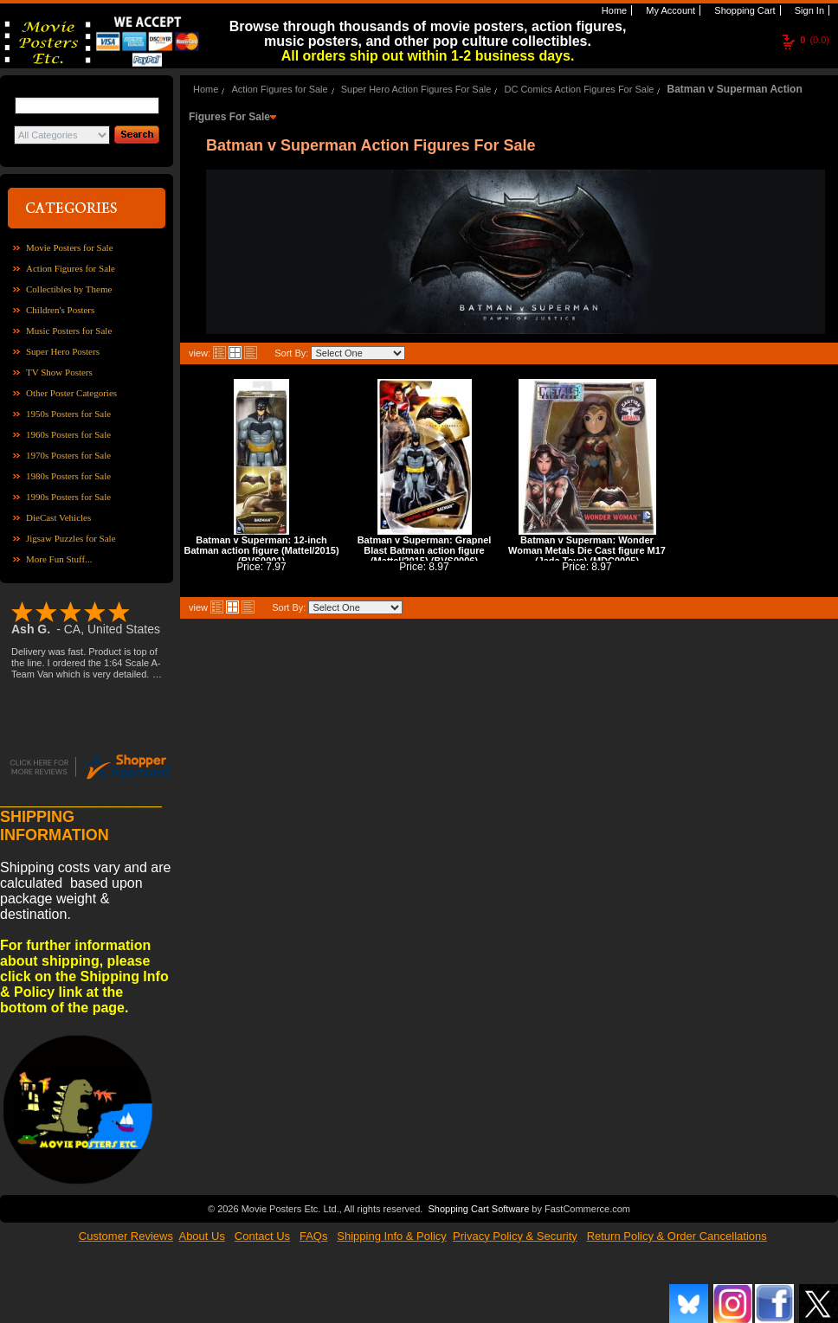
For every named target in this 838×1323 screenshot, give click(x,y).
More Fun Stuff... (59, 559)
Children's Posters (60, 310)
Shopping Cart (743, 10)
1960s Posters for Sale (68, 434)
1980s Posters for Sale (68, 476)
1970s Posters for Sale (68, 455)
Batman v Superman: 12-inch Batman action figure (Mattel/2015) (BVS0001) (261, 550)
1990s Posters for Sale (68, 496)
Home (613, 10)
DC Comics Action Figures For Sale (579, 89)
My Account (669, 10)
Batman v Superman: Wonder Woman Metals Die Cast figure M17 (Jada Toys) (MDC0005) (587, 550)
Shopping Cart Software (478, 1209)
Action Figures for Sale (70, 268)
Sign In (808, 10)
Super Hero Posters (63, 351)
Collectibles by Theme (69, 289)
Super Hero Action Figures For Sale (416, 89)
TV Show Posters (59, 372)
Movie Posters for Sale (69, 247)
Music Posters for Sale (69, 330)
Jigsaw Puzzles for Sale (71, 538)
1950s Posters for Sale (68, 413)
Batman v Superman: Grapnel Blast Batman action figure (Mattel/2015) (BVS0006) (425, 550)
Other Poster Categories (71, 393)
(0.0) (814, 40)
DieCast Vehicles (58, 517)
